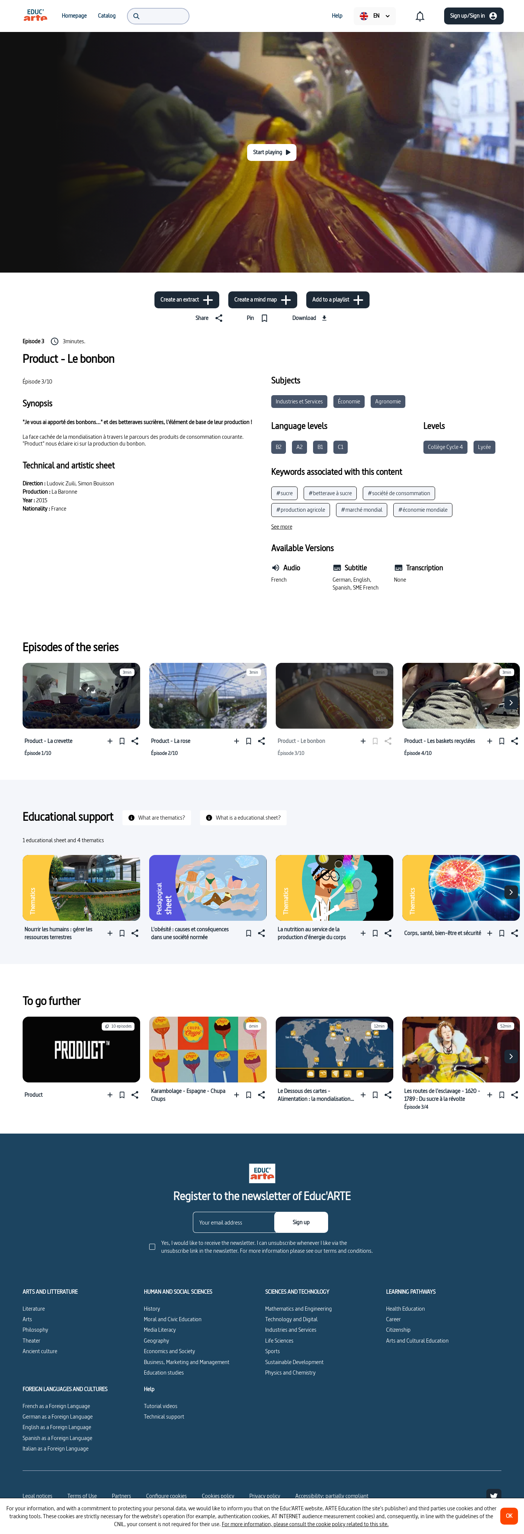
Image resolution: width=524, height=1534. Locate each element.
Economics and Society (169, 1351)
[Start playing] (271, 152)
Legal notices (37, 1496)
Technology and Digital (291, 1319)
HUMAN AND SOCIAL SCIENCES (178, 1291)
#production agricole (300, 510)
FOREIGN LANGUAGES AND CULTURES (65, 1389)
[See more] (281, 526)
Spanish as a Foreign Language (57, 1438)
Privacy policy (264, 1496)
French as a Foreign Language (56, 1406)
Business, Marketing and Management (186, 1362)
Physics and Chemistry (290, 1372)
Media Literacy (160, 1330)
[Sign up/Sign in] (474, 16)
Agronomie (388, 401)
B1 (320, 447)
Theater (31, 1341)
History (152, 1309)
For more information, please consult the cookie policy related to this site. (305, 1524)
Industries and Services (290, 1330)
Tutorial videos (160, 1406)
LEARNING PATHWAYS (410, 1291)
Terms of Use (82, 1496)
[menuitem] (35, 15)
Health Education (405, 1309)
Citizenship (398, 1330)
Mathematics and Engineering (298, 1309)
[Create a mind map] (262, 299)
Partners (121, 1496)
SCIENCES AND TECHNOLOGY (297, 1291)
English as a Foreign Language (57, 1427)
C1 (340, 447)
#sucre (284, 493)
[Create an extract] (186, 299)
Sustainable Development (294, 1362)
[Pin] (259, 318)
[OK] (509, 1516)
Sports (272, 1351)
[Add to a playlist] (338, 299)
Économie (349, 401)
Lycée (484, 447)
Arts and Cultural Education (417, 1341)
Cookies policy (218, 1496)
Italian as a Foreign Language (56, 1448)
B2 (278, 447)
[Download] (310, 318)
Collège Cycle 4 (445, 447)
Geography (156, 1341)
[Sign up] (301, 1222)
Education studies (164, 1372)
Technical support (164, 1416)
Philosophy (35, 1330)
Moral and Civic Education (173, 1319)
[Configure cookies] (166, 1496)
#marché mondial (361, 510)
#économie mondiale (423, 510)
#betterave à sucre (330, 493)
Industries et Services (299, 401)
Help (149, 1389)
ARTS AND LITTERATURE (50, 1291)
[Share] (210, 318)
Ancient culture (40, 1351)
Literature (34, 1309)
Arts (27, 1319)
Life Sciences (279, 1341)
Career (393, 1319)
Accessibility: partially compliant (331, 1496)
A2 (299, 447)
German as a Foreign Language (58, 1416)
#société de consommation (399, 493)
